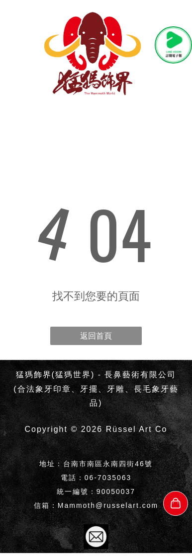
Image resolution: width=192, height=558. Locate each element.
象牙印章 (53, 389)
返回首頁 (96, 336)
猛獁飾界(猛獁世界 (53, 374)
